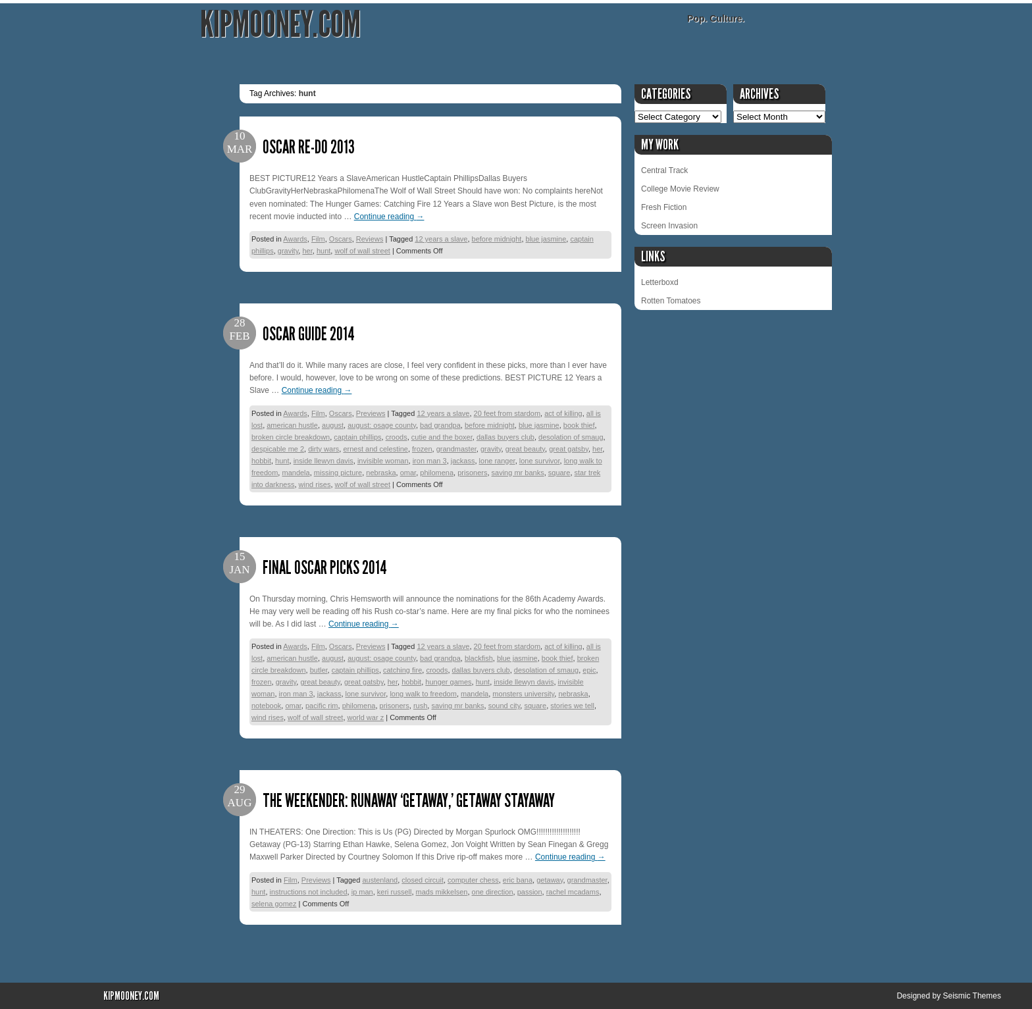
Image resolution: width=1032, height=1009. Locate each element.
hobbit (261, 461)
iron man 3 (430, 461)
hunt (323, 251)
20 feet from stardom (507, 413)
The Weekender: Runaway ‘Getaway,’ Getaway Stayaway (409, 801)
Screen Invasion (669, 225)
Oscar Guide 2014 (309, 334)
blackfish (479, 658)
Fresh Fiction (663, 207)
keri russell (394, 892)
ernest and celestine (375, 449)
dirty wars (323, 449)
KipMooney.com (280, 24)
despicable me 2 (277, 449)
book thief (579, 425)
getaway (549, 880)
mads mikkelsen (442, 892)
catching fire (402, 670)
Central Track (664, 170)
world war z (366, 717)
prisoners (472, 473)
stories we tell (572, 706)
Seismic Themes (971, 995)
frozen (422, 449)
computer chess (473, 880)
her (307, 251)
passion (529, 892)
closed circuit (422, 880)
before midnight (497, 239)
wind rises (315, 484)
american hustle (292, 425)
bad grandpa (440, 425)
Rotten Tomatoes (671, 300)
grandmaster (456, 449)
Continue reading (389, 216)
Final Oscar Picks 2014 (325, 568)
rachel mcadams (573, 892)
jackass (463, 461)
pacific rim (321, 706)
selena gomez (274, 904)
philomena (436, 473)
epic (589, 670)
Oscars (340, 239)
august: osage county (382, 425)
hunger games (448, 682)
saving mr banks (518, 473)
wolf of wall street (362, 251)
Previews (371, 413)
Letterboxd (660, 282)
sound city (504, 706)
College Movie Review (680, 189)
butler (319, 670)
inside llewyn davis (323, 461)
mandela (295, 473)
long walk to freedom (423, 694)
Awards (295, 239)
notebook (266, 706)
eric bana (517, 880)
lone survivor (539, 461)
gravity (288, 251)
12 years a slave (441, 239)
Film (318, 239)
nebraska (381, 473)
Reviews (370, 239)
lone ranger (497, 461)
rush (420, 706)
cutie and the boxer (442, 437)
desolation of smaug (570, 437)
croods (396, 437)
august (333, 425)
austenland (380, 880)
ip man (362, 892)
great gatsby (568, 449)
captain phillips (357, 437)
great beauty (525, 449)
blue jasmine (546, 239)
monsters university (523, 694)
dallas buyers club (505, 437)
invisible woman (383, 461)
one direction (492, 892)
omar (408, 473)
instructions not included (309, 892)
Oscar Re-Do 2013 (309, 147)
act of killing (563, 413)
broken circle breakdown (290, 437)
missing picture (338, 473)
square (559, 473)
